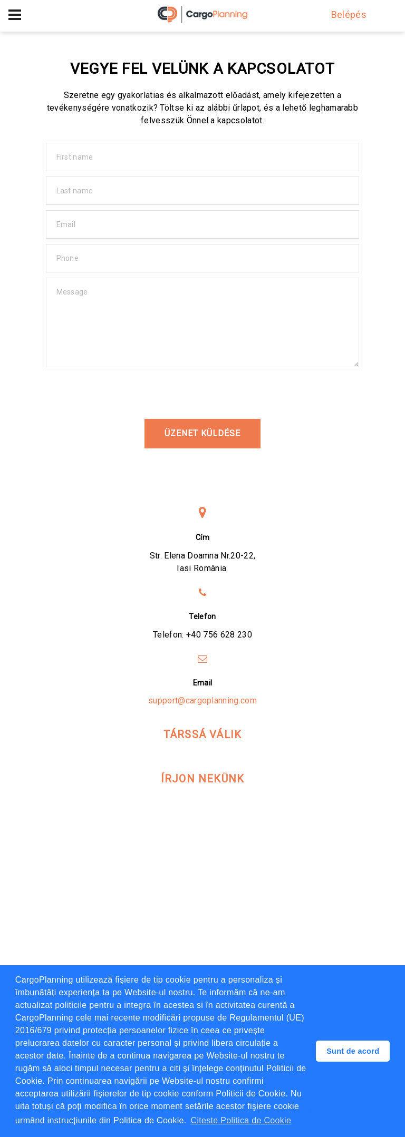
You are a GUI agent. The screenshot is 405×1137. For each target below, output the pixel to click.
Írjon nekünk (202, 778)
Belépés (343, 14)
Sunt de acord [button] (352, 1051)
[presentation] (126, 393)
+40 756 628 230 (219, 635)
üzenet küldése (202, 433)
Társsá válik (202, 734)
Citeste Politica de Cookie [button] (241, 1120)
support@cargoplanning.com (202, 700)
